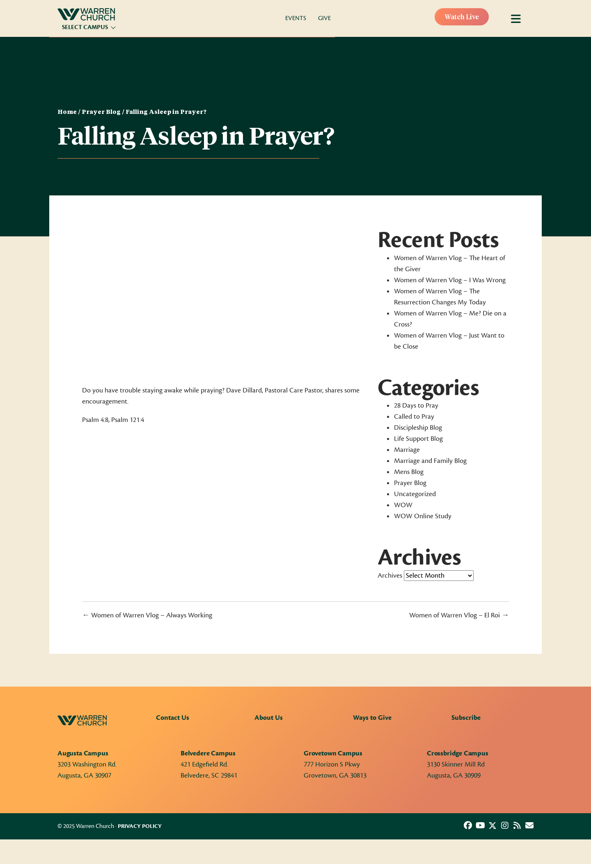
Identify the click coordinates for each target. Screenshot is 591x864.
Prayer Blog (101, 112)
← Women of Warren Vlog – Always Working (147, 615)
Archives (390, 575)
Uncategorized (415, 494)
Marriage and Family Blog (430, 460)
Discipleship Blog (418, 427)
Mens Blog (409, 471)
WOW (403, 505)
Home (67, 112)
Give (324, 18)
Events (295, 18)
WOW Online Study (422, 516)
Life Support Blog (418, 438)
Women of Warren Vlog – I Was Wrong (450, 280)
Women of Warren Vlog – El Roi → (459, 615)
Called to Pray (414, 416)
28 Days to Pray (416, 405)
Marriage (407, 449)
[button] (468, 825)
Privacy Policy (140, 826)
